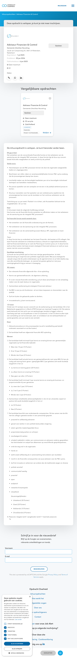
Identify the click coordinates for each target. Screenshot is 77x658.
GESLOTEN (48, 653)
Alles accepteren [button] (17, 644)
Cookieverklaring (45, 639)
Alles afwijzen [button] (17, 649)
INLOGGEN (62, 6)
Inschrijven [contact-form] (39, 569)
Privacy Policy (53, 575)
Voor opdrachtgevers (38, 612)
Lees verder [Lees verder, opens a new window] (18, 619)
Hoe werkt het (38, 598)
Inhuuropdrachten (8, 14)
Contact (38, 617)
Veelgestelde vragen (37, 603)
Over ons (38, 607)
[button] (17, 653)
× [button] (30, 596)
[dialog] (17, 625)
